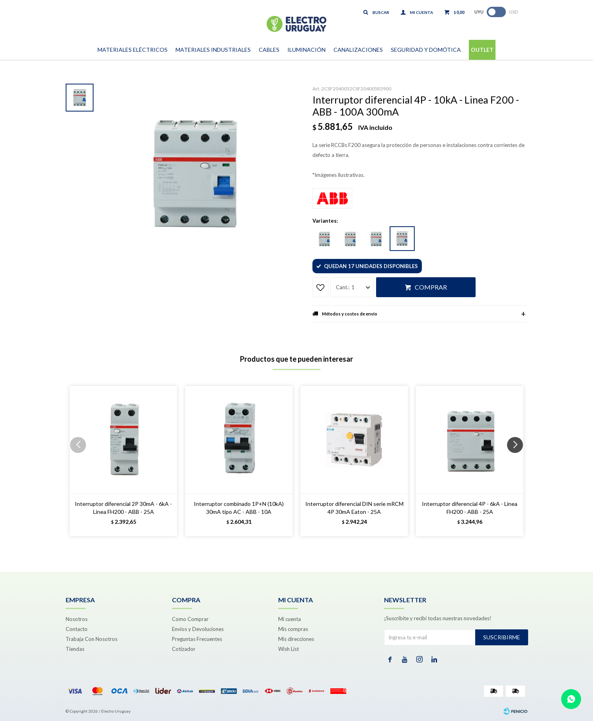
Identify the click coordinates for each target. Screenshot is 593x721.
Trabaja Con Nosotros (91, 639)
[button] (518, 461)
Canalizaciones (358, 49)
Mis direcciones (296, 639)
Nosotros (77, 619)
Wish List (288, 649)
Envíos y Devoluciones (198, 629)
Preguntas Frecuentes (197, 639)
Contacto (77, 629)
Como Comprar (190, 619)
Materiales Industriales (213, 49)
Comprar (431, 287)
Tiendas (75, 649)
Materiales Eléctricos (133, 49)
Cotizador (183, 649)
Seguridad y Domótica (426, 49)
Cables (269, 49)
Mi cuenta (289, 619)
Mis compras (293, 629)
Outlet (482, 49)
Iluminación (306, 49)
